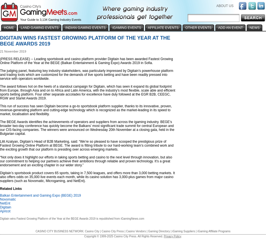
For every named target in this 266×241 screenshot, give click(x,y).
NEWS (254, 28)
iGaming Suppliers (183, 231)
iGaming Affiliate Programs (213, 231)
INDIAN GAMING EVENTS (85, 28)
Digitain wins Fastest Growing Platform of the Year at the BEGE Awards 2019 (47, 218)
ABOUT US (225, 6)
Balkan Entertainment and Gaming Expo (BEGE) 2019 (40, 195)
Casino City (92, 231)
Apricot (5, 211)
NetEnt (5, 203)
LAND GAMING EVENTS (40, 28)
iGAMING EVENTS (126, 28)
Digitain (5, 207)
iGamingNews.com (132, 218)
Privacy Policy (172, 236)
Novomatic (8, 199)
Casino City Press (113, 231)
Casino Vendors (136, 231)
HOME (9, 28)
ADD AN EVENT (230, 28)
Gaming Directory (159, 231)
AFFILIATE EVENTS (163, 28)
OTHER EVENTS (198, 28)
